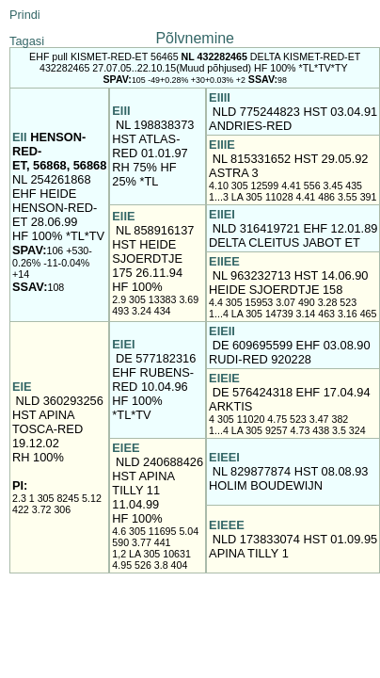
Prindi (24, 15)
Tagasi (26, 41)
